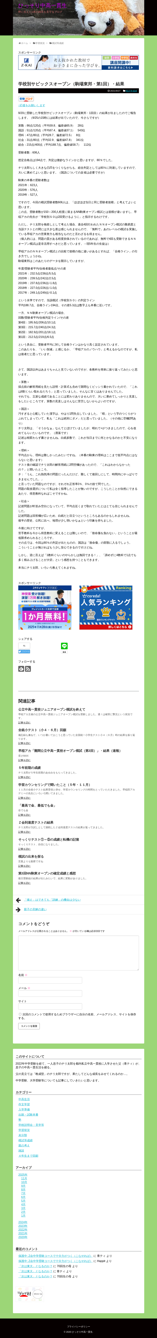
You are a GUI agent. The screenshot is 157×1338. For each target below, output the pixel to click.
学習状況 (24, 1130)
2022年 (23, 1229)
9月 (23, 1185)
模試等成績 (131, 90)
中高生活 (24, 1099)
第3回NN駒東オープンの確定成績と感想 (47, 873)
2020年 (23, 1237)
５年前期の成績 (29, 768)
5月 (23, 1200)
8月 (23, 1189)
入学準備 (24, 1109)
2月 (23, 1211)
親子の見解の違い (31, 910)
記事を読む (24, 722)
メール (24, 988)
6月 (23, 1197)
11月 (24, 1178)
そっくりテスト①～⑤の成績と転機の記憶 (48, 839)
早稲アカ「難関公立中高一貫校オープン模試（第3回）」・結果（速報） (70, 751)
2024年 (23, 1222)
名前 (22, 975)
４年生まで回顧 (28, 1155)
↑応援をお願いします (31, 105)
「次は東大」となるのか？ (35, 1266)
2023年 (23, 1225)
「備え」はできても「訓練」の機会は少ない (48, 900)
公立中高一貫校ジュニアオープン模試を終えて (51, 709)
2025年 (23, 1174)
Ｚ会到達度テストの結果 (35, 822)
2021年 (23, 1233)
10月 (24, 1182)
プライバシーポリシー (78, 1326)
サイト (22, 1001)
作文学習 (24, 1104)
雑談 (21, 1150)
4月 (23, 1204)
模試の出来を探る (31, 856)
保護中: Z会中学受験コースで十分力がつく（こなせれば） (55, 1255)
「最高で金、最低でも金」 (37, 805)
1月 (23, 1215)
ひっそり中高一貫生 (42, 5)
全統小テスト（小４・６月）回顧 (42, 730)
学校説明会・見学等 (31, 1124)
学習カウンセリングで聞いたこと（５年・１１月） (55, 785)
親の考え (24, 1145)
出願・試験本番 (28, 1114)
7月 (23, 1193)
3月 (23, 1208)
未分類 (22, 1135)
